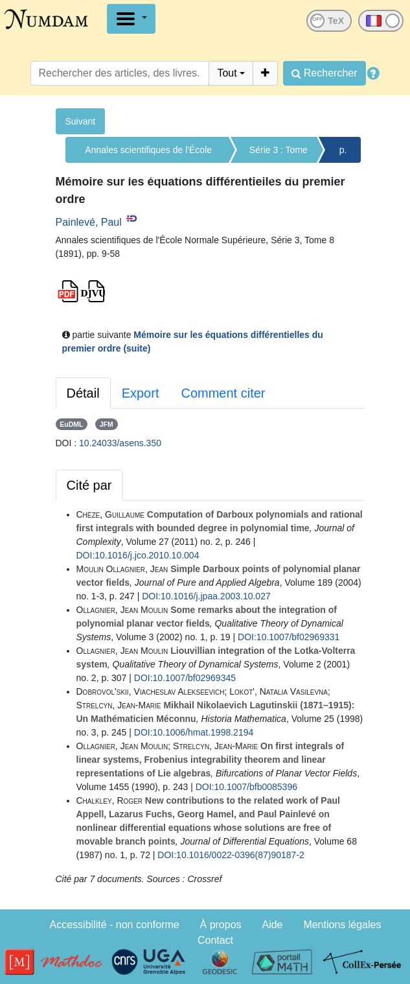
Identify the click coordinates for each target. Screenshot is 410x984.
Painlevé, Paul (89, 222)
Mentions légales (342, 924)
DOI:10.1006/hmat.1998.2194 (193, 732)
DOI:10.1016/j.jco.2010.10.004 (137, 555)
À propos (221, 924)
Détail (83, 393)
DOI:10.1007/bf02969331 (288, 637)
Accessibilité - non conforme (114, 924)
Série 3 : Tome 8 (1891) (278, 154)
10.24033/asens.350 (120, 443)
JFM (106, 424)
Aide (272, 924)
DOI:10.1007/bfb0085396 (246, 787)
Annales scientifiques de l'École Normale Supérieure (148, 154)
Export (140, 393)
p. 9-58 (343, 154)
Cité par (89, 485)
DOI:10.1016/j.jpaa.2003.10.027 (206, 596)
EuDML (71, 424)
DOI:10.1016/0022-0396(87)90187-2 (230, 855)
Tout (226, 72)
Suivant (80, 121)
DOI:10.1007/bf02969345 (185, 678)
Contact (215, 940)
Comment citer (223, 393)
